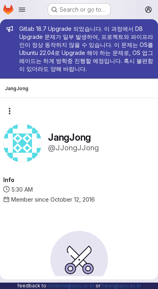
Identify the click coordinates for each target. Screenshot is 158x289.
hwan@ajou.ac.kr (121, 286)
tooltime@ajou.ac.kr (71, 286)
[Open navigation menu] (22, 9)
